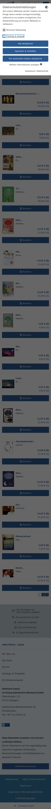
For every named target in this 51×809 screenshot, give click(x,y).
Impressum (30, 71)
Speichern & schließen (25, 51)
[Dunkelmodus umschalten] (47, 7)
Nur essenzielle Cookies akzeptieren (25, 58)
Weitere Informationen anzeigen (25, 64)
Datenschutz (42, 71)
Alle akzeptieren (25, 43)
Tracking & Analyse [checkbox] (15, 36)
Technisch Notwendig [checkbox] (16, 30)
